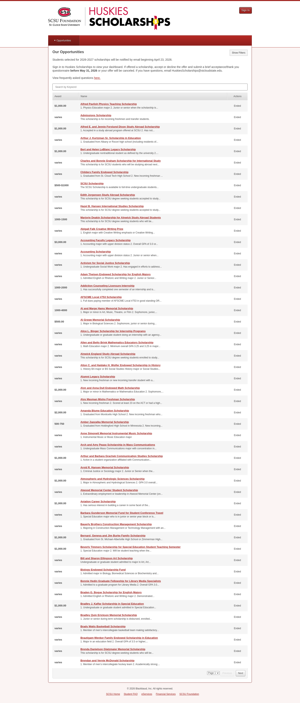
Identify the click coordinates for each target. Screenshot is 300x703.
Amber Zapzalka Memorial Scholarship (104, 422)
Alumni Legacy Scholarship (97, 376)
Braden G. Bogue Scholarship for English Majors (111, 592)
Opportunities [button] (64, 40)
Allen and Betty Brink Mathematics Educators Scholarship (116, 342)
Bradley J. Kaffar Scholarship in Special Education (112, 603)
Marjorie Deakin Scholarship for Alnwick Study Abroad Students (120, 217)
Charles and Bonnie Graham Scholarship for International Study (120, 160)
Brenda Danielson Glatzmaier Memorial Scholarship (112, 649)
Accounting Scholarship (95, 251)
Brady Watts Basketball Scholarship (103, 626)
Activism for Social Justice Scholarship (105, 262)
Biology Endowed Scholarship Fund (103, 569)
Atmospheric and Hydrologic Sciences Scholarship (112, 478)
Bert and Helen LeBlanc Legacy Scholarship (108, 149)
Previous (227, 673)
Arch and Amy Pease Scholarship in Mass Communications (117, 444)
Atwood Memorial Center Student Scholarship (109, 490)
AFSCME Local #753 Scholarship (101, 297)
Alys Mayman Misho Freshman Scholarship (107, 399)
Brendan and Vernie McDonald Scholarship (107, 660)
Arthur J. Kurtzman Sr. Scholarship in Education (110, 138)
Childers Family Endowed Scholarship (104, 172)
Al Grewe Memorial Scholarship (100, 319)
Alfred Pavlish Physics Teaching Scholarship (108, 103)
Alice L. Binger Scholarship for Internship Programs (113, 331)
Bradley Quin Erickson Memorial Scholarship (108, 615)
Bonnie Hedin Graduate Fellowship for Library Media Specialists (120, 581)
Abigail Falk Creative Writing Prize (101, 228)
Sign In (245, 10)
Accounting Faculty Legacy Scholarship (105, 240)
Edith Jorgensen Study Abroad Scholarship (107, 194)
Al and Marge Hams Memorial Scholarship (106, 308)
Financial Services (166, 694)
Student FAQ (131, 694)
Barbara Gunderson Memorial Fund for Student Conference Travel (121, 512)
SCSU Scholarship (92, 183)
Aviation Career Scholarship (98, 501)
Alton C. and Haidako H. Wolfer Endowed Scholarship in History (120, 365)
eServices (146, 694)
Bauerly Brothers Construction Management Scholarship (116, 524)
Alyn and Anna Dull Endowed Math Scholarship (110, 387)
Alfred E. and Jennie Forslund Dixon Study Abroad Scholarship (120, 126)
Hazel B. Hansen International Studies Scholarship (112, 206)
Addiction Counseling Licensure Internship (107, 285)
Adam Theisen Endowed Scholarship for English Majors (115, 274)
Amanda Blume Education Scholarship (104, 410)
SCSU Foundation (189, 694)
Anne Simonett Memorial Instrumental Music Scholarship (116, 433)
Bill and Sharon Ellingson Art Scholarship (106, 558)
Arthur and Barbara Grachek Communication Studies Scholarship (121, 456)
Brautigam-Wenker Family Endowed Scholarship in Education (119, 637)
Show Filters (238, 52)
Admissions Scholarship (95, 115)
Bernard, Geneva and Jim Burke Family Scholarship (113, 535)
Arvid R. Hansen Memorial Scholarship (104, 467)
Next (240, 673)
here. (97, 78)
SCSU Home (113, 694)
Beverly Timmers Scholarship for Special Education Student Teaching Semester (130, 546)
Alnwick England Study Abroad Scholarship (107, 353)
